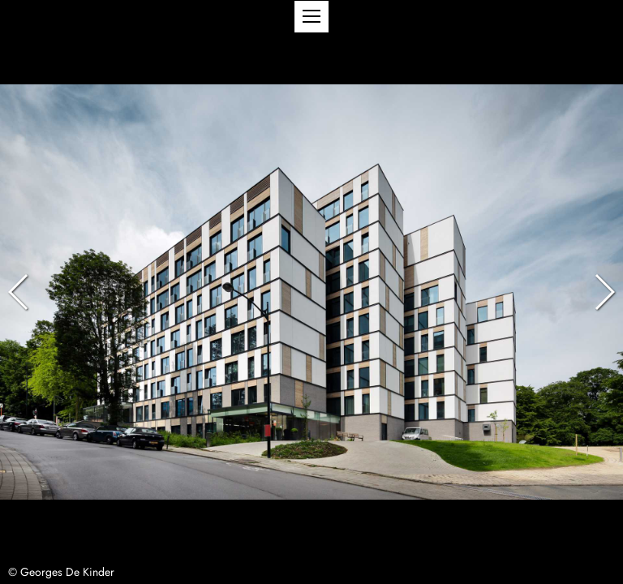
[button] (311, 16)
